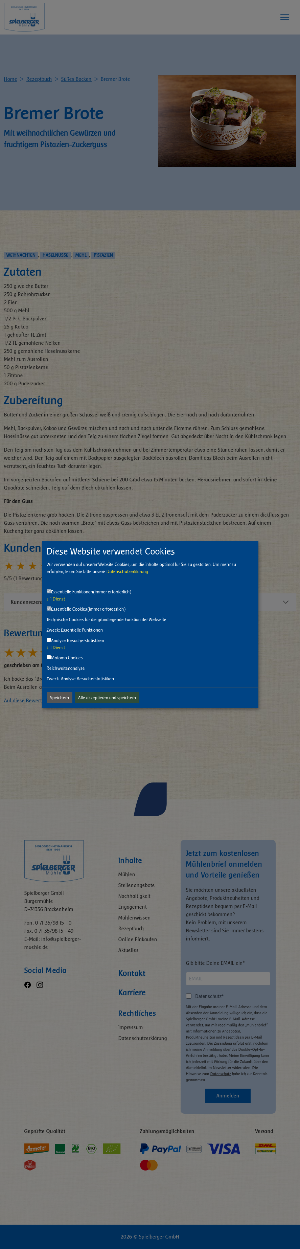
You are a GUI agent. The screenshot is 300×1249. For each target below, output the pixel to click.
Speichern (59, 697)
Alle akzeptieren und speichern (107, 697)
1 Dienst (56, 598)
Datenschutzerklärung (127, 571)
